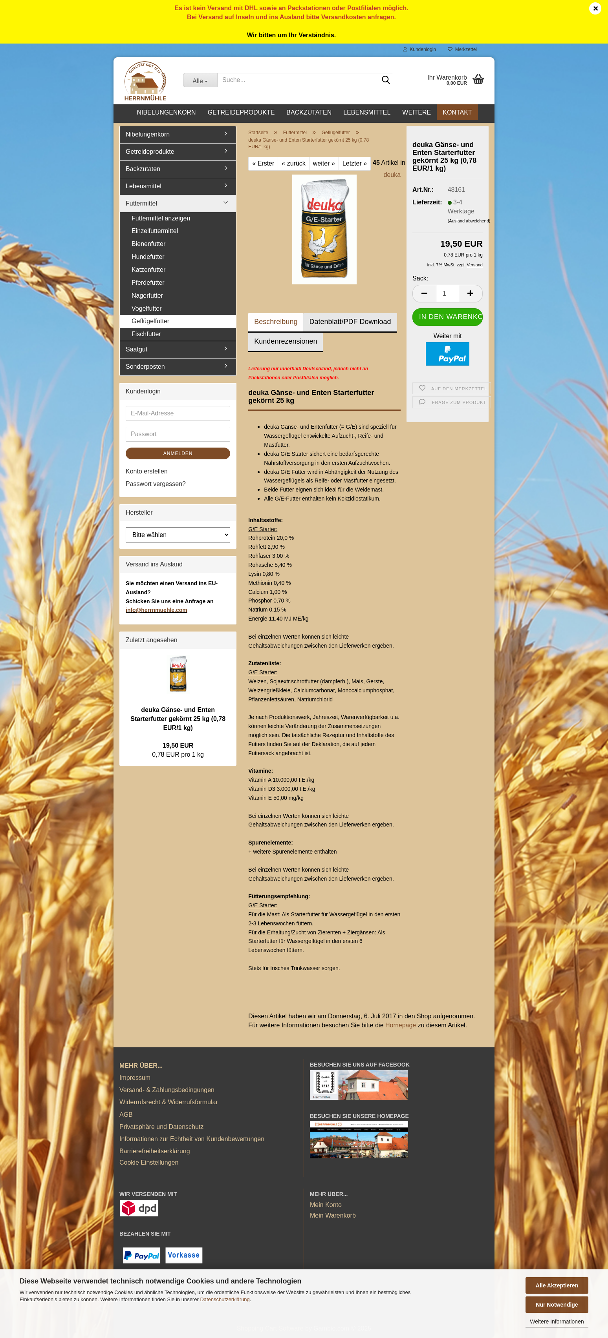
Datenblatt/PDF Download (350, 322)
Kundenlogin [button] (419, 49)
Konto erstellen (147, 471)
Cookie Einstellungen (148, 1162)
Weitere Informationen (557, 1321)
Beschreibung (275, 322)
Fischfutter (146, 334)
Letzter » (354, 163)
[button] (424, 293)
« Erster (263, 163)
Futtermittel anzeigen (161, 218)
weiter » (324, 163)
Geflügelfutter (150, 321)
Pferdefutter (148, 282)
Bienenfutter (148, 243)
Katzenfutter (148, 269)
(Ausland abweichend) (469, 220)
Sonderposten (145, 366)
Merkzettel (462, 49)
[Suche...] (200, 80)
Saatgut (136, 349)
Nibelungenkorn (166, 112)
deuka (392, 174)
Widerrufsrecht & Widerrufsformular (168, 1102)
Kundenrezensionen (285, 341)
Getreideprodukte (241, 112)
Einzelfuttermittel (155, 231)
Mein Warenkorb (333, 1215)
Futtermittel (141, 203)
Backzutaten (308, 112)
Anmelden (178, 453)
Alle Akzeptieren (557, 1285)
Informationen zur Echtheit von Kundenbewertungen (191, 1139)
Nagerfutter (147, 295)
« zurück (293, 163)
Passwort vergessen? (156, 484)
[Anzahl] (447, 293)
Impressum (134, 1077)
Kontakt (457, 112)
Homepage (400, 1025)
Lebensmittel (366, 112)
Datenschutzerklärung (224, 1299)
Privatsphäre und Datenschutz (161, 1126)
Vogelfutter (147, 308)
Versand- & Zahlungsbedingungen (166, 1090)
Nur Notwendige (557, 1305)
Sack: (420, 278)
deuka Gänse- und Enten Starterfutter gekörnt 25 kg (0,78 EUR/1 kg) (177, 718)
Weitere (416, 112)
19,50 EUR (178, 745)
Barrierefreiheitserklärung (154, 1151)
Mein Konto (326, 1204)
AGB (126, 1114)
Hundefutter (148, 256)
